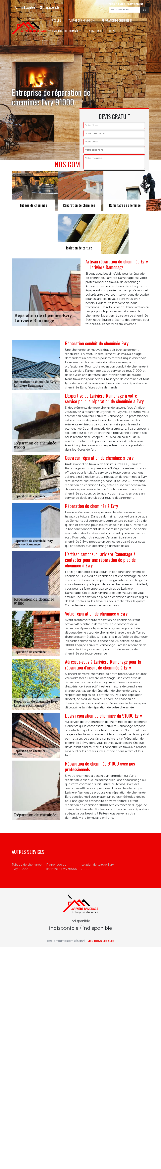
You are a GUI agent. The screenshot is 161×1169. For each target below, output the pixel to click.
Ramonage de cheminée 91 (66, 31)
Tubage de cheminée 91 (81, 20)
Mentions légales (100, 941)
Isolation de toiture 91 (102, 31)
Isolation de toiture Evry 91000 (97, 867)
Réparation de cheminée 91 (117, 20)
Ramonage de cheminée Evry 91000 (61, 867)
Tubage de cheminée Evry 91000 (27, 867)
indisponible (23, 7)
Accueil (56, 20)
